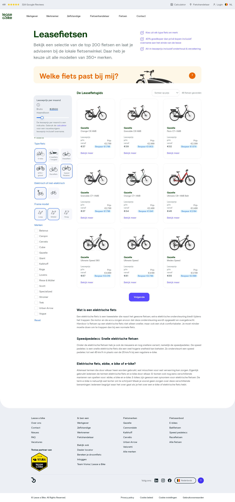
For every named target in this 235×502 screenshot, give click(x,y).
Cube (41, 247)
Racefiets (52, 169)
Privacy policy (127, 497)
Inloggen (82, 459)
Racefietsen (175, 437)
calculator (61, 119)
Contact (141, 16)
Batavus (42, 230)
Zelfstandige (73, 16)
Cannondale (130, 427)
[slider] (42, 111)
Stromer (42, 296)
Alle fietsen (175, 441)
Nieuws (35, 432)
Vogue (41, 313)
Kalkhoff (42, 263)
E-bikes (173, 422)
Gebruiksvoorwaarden (193, 497)
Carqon (42, 236)
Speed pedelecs (178, 432)
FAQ (33, 437)
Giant (41, 258)
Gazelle (42, 252)
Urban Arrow (45, 308)
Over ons (36, 422)
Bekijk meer (87, 152)
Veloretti (128, 446)
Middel (51, 213)
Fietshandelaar (85, 437)
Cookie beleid (146, 497)
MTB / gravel (39, 170)
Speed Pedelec (64, 170)
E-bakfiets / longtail (52, 154)
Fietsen (123, 16)
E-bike (39, 154)
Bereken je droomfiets (89, 454)
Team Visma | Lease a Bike (91, 464)
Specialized (44, 291)
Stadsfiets (64, 154)
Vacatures (36, 441)
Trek (40, 302)
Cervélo (127, 437)
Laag (38, 213)
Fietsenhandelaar (99, 16)
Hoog (63, 213)
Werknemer (52, 16)
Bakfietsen (175, 427)
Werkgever (32, 16)
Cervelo (42, 241)
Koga (41, 269)
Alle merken (129, 451)
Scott (41, 285)
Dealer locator (85, 449)
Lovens (42, 274)
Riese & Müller (46, 280)
